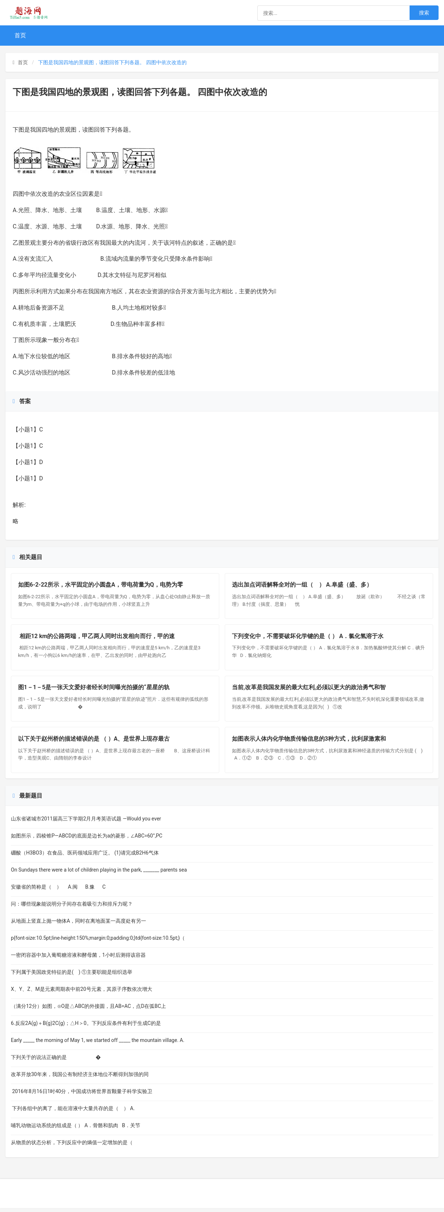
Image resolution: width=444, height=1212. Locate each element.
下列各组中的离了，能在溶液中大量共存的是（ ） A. (73, 1112)
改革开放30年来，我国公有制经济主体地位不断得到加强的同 (80, 1078)
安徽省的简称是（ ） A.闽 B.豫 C (58, 891)
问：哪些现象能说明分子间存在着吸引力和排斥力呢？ (72, 908)
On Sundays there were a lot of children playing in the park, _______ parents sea (99, 874)
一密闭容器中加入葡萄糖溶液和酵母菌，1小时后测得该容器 (78, 959)
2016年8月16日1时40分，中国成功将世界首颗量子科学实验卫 (81, 1095)
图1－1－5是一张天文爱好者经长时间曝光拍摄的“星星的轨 (94, 689)
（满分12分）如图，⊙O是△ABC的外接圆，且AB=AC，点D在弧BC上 (88, 1010)
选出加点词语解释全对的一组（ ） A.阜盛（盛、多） (303, 585)
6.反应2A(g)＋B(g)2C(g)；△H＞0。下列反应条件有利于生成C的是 (86, 1027)
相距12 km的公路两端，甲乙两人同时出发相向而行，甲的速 (96, 637)
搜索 (424, 13)
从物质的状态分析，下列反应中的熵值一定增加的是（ (74, 1146)
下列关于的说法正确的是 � (56, 1061)
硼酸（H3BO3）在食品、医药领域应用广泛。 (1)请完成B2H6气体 (85, 857)
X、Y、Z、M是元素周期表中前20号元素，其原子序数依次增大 (81, 993)
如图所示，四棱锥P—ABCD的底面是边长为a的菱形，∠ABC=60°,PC (86, 840)
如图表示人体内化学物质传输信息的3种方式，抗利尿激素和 (309, 742)
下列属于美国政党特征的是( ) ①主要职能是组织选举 (73, 976)
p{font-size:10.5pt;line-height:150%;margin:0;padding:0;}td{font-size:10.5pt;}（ (98, 942)
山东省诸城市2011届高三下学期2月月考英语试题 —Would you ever (86, 823)
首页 (20, 35)
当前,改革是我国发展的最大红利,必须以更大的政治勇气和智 (309, 689)
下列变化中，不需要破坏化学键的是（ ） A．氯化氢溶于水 (308, 637)
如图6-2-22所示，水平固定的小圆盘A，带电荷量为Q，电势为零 (100, 585)
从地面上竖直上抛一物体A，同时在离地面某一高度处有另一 (78, 925)
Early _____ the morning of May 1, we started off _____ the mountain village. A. (97, 1044)
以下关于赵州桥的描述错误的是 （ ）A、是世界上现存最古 (94, 742)
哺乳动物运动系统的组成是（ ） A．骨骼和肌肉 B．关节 (75, 1129)
